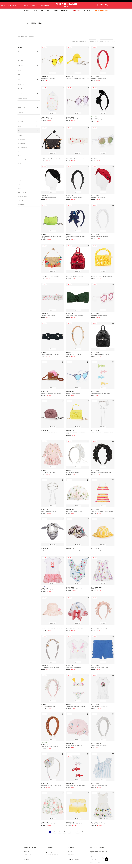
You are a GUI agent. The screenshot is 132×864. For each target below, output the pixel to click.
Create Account (11, 5)
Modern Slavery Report (73, 849)
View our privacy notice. (95, 852)
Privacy (65, 861)
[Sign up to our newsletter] (106, 849)
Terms (60, 861)
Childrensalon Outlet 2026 (42, 861)
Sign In (3, 5)
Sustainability (71, 844)
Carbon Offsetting (29, 854)
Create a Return (27, 844)
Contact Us (26, 841)
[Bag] (107, 5)
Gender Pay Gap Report (73, 846)
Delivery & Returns (28, 846)
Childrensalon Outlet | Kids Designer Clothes (66, 5)
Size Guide (26, 849)
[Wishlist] (102, 5)
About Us (70, 841)
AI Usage (71, 861)
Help (25, 852)
